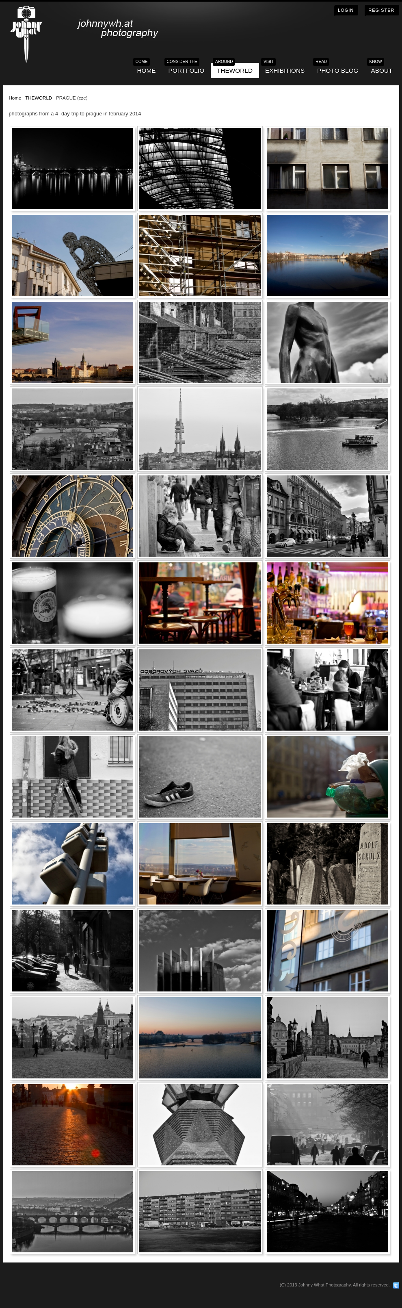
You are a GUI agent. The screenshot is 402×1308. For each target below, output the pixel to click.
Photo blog (337, 68)
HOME (146, 68)
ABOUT (382, 68)
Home (15, 97)
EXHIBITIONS (285, 68)
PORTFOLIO (186, 68)
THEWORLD (235, 68)
